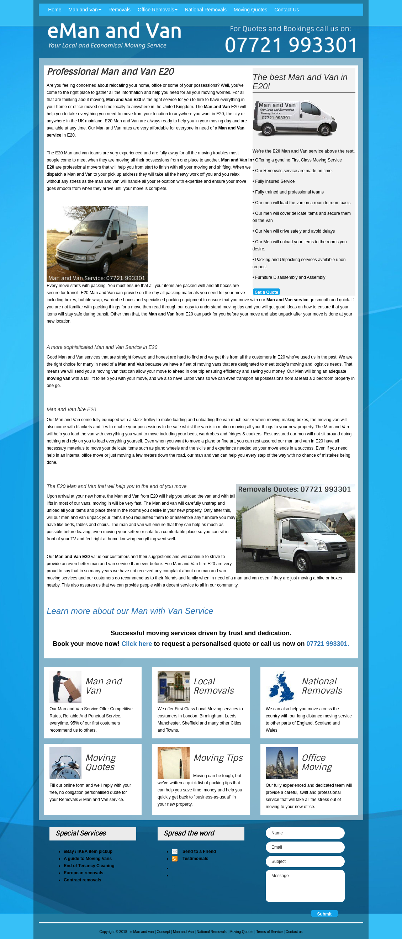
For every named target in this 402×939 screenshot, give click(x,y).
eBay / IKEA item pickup (88, 851)
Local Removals (213, 686)
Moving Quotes (250, 9)
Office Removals (158, 9)
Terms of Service (269, 932)
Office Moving (316, 762)
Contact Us (286, 9)
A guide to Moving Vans (88, 858)
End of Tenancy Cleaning (89, 865)
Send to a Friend (199, 851)
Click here (136, 643)
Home (54, 9)
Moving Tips (218, 757)
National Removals (206, 9)
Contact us (294, 932)
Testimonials (195, 858)
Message (305, 886)
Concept (163, 932)
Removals (120, 9)
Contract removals (82, 879)
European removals (83, 872)
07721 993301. (328, 643)
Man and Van (85, 9)
